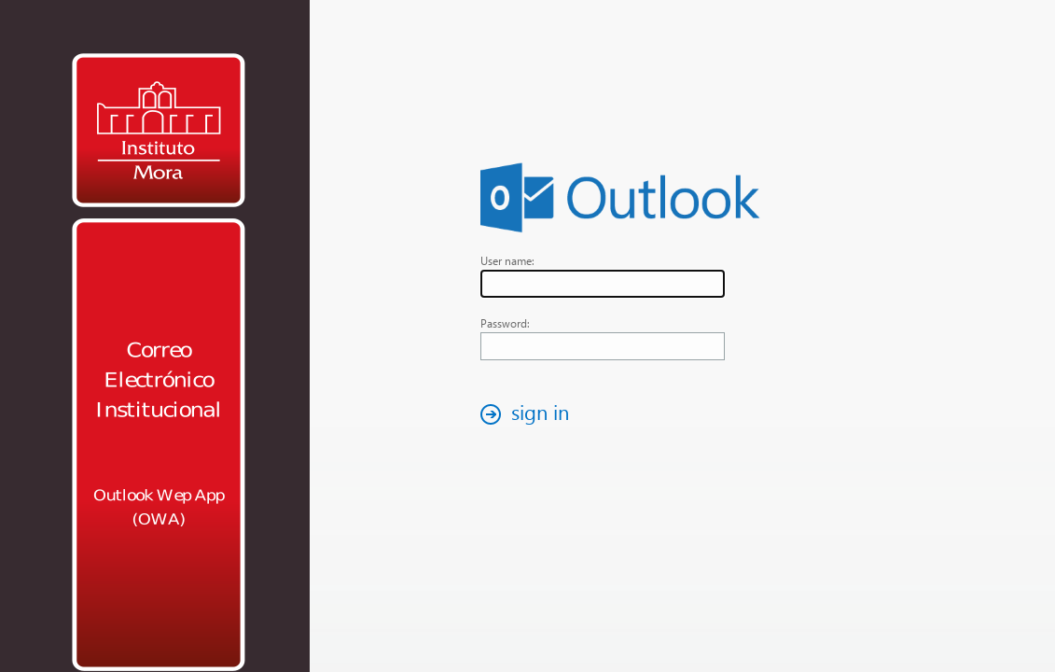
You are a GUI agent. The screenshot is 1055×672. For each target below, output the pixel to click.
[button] (530, 414)
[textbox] (602, 284)
